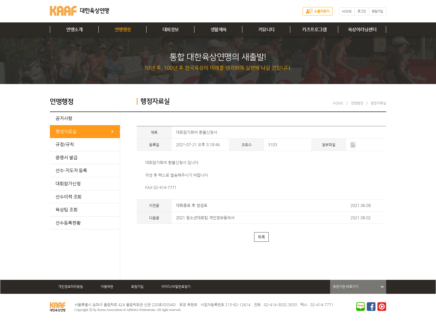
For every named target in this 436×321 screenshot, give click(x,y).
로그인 (362, 11)
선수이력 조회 (68, 196)
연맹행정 (123, 29)
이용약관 (107, 286)
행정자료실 (65, 131)
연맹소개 (74, 29)
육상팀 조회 (66, 209)
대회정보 (171, 29)
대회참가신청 (67, 183)
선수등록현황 (67, 222)
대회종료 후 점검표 (191, 205)
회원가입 (377, 11)
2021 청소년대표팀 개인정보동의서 (205, 217)
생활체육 (218, 29)
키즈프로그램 (314, 29)
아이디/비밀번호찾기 (176, 286)
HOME (347, 11)
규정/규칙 (64, 144)
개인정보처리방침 (70, 286)
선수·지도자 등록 (71, 170)
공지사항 (63, 118)
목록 (261, 237)
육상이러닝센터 (362, 29)
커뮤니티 (266, 29)
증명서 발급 (66, 157)
